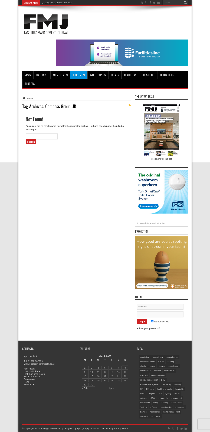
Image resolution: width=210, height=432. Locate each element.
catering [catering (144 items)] (170, 362)
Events (115, 75)
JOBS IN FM (79, 75)
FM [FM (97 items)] (141, 389)
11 (98, 372)
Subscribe (149, 75)
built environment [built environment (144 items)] (147, 362)
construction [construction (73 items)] (145, 371)
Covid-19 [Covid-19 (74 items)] (144, 375)
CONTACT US (167, 75)
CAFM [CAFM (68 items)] (161, 362)
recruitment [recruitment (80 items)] (145, 403)
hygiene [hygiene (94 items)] (152, 393)
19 (105, 376)
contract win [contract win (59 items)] (169, 371)
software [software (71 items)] (153, 407)
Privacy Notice (120, 428)
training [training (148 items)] (143, 412)
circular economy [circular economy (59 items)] (147, 366)
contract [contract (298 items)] (157, 371)
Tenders (30, 84)
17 (91, 376)
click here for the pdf (161, 159)
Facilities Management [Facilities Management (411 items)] (149, 384)
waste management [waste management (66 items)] (171, 412)
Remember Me (160, 321)
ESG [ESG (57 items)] (163, 380)
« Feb (84, 388)
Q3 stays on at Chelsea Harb (55, 2)
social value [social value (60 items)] (177, 403)
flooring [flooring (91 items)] (177, 384)
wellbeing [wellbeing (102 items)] (144, 416)
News (28, 75)
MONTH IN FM (60, 75)
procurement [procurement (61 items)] (176, 398)
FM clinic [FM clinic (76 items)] (150, 389)
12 (105, 372)
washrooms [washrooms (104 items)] (155, 412)
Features (42, 75)
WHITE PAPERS (98, 75)
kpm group (82, 428)
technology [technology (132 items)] (179, 407)
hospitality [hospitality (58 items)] (179, 389)
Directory (130, 75)
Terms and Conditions (101, 428)
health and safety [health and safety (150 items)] (164, 389)
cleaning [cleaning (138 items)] (161, 366)
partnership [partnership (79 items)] (163, 398)
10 (91, 372)
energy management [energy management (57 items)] (149, 380)
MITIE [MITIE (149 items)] (177, 393)
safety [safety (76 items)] (155, 403)
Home (27, 98)
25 (98, 380)
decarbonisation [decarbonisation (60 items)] (158, 375)
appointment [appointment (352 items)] (158, 357)
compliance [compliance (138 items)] (173, 366)
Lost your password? (149, 328)
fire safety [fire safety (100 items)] (167, 384)
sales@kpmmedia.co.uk (43, 363)
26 (105, 380)
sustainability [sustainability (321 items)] (166, 407)
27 (111, 380)
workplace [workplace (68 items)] (156, 416)
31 (91, 384)
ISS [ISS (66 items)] (160, 393)
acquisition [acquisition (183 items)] (144, 357)
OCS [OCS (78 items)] (152, 398)
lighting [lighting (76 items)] (168, 393)
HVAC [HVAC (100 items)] (142, 393)
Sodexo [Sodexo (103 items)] (143, 407)
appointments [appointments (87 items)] (172, 357)
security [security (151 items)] (165, 403)
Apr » (111, 388)
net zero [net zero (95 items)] (143, 398)
